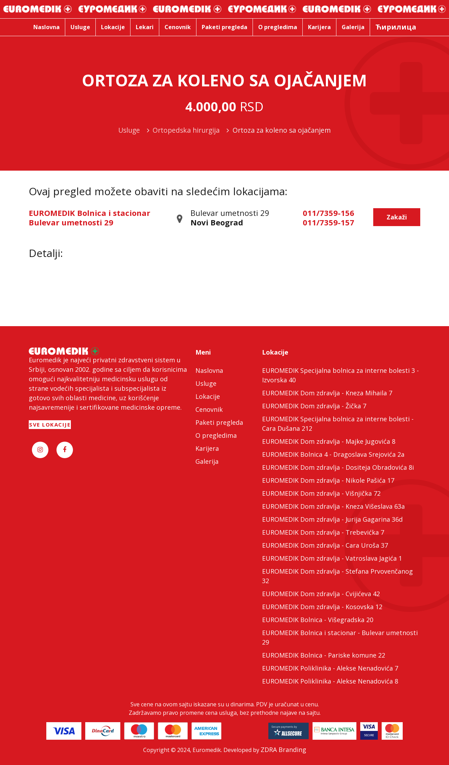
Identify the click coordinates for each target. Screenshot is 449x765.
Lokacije (207, 396)
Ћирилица (395, 27)
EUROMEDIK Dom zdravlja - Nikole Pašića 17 (328, 480)
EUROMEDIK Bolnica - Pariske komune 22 (323, 655)
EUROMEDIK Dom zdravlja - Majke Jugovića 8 (328, 441)
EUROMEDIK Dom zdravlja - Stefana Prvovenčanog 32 (337, 576)
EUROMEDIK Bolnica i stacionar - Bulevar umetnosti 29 (340, 637)
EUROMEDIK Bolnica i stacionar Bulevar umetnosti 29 (89, 217)
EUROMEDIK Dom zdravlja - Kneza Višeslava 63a (333, 506)
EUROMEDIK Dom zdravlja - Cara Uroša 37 (325, 545)
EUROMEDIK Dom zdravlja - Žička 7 (314, 406)
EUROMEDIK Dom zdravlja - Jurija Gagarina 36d (332, 519)
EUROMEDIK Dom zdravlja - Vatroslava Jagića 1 (332, 558)
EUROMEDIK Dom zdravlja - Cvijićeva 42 (321, 593)
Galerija (207, 461)
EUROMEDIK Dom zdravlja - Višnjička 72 (321, 493)
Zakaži (397, 217)
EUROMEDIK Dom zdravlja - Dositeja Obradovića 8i (338, 467)
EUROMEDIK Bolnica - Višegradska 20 (317, 619)
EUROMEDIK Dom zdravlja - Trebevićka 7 (323, 532)
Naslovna (209, 370)
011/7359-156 (328, 212)
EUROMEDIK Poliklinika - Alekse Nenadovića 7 (330, 668)
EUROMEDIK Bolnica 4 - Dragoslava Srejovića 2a (333, 454)
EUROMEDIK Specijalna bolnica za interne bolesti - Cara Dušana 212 (338, 424)
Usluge (205, 383)
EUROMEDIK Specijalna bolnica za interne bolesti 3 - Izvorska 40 (340, 375)
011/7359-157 (328, 222)
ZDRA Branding (283, 749)
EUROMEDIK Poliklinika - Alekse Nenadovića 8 (330, 681)
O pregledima (216, 435)
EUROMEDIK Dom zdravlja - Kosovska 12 (322, 606)
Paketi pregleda (219, 422)
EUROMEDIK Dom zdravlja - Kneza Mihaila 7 (327, 393)
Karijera (207, 448)
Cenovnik (209, 409)
